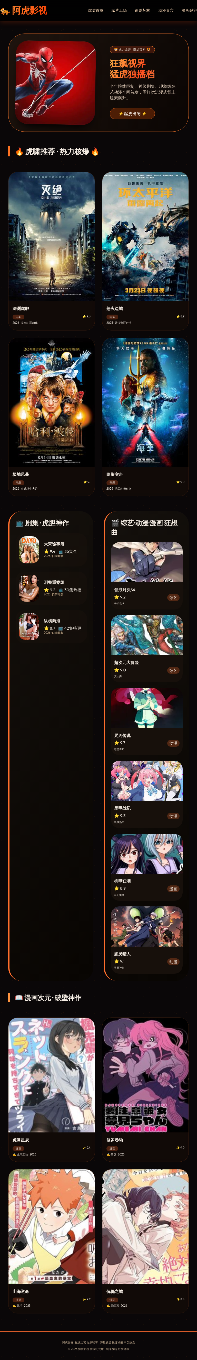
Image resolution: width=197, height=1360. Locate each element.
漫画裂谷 (189, 10)
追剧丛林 (142, 10)
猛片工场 (119, 10)
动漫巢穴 (166, 10)
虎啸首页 (95, 10)
